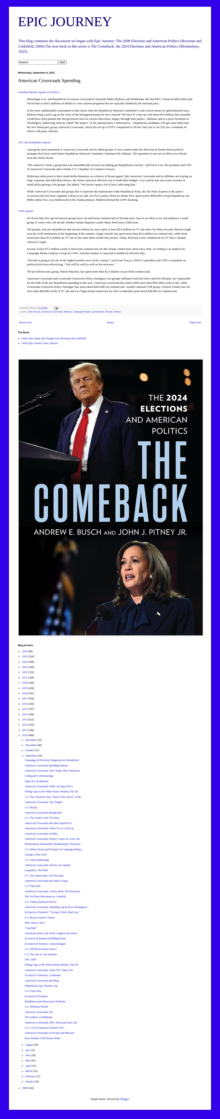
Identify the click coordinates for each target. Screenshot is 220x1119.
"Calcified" (31, 928)
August (29, 1044)
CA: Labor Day (33, 990)
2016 (25, 703)
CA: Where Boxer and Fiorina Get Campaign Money (53, 849)
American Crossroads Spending (42, 980)
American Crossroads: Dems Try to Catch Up (49, 828)
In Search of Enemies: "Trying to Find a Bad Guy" (52, 912)
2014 (25, 714)
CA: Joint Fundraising (37, 860)
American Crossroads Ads (39, 1012)
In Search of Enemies (36, 996)
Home (110, 322)
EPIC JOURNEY (65, 21)
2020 (25, 682)
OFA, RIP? (31, 959)
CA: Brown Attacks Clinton (40, 917)
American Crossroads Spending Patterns (46, 765)
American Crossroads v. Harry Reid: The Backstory (52, 891)
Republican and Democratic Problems (45, 1001)
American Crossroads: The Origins (43, 802)
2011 (25, 730)
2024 (25, 661)
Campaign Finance (82, 311)
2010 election (33, 311)
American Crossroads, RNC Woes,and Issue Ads (51, 1022)
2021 (25, 677)
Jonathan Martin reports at (34, 92)
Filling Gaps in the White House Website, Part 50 (51, 791)
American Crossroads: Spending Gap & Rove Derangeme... (57, 907)
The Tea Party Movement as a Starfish (45, 896)
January (29, 1081)
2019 (25, 688)
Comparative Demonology (39, 775)
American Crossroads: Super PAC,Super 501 (49, 970)
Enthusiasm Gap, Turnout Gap (41, 985)
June (28, 1055)
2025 (25, 656)
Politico (54, 92)
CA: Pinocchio (33, 886)
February (30, 1076)
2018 (25, 693)
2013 (25, 719)
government (98, 311)
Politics (117, 311)
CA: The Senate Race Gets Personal (44, 875)
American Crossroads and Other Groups (46, 880)
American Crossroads (52, 311)
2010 (25, 735)
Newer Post (25, 322)
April (28, 1065)
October (30, 750)
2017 (25, 698)
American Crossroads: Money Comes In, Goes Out (52, 838)
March (29, 1071)
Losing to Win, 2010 (36, 854)
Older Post (195, 322)
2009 (25, 1088)
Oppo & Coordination (36, 781)
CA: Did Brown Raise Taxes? (41, 949)
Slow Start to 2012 (35, 922)
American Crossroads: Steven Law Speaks (47, 865)
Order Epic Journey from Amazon (39, 343)
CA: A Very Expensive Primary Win (44, 1027)
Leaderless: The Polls (36, 870)
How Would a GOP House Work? (43, 1038)
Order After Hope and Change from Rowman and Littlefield (53, 338)
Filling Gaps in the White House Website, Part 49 (51, 964)
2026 (25, 651)
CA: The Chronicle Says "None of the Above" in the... (54, 796)
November (31, 745)
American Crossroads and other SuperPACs (48, 823)
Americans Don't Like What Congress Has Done (51, 933)
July (28, 1050)
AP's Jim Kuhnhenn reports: (34, 142)
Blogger (124, 1099)
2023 (25, 667)
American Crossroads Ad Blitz (41, 833)
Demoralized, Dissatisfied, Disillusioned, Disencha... (53, 844)
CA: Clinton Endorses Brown (41, 901)
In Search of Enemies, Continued (42, 975)
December (31, 740)
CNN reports (25, 211)
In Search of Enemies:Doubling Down (45, 938)
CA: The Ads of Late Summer (41, 954)
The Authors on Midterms (39, 1017)
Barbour (68, 311)
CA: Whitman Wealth (36, 1006)
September (31, 755)
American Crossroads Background (43, 812)
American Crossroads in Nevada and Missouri (50, 1032)
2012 (25, 724)
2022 (25, 672)
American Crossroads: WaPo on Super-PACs (49, 786)
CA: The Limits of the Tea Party (42, 817)
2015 (25, 709)
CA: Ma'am (31, 807)
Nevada (108, 311)
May (28, 1060)
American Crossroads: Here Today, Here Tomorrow (52, 770)
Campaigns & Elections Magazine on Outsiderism (52, 760)
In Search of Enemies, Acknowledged (45, 943)
